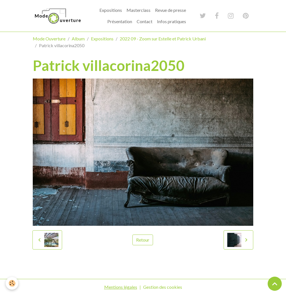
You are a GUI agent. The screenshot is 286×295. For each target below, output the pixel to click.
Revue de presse (170, 10)
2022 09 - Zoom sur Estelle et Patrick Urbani (163, 38)
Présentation (119, 21)
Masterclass (138, 10)
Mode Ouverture (49, 38)
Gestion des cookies (162, 287)
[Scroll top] (275, 284)
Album (78, 38)
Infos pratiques (171, 21)
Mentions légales (120, 287)
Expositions (110, 10)
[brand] (57, 16)
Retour (142, 239)
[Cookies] (12, 283)
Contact (144, 21)
